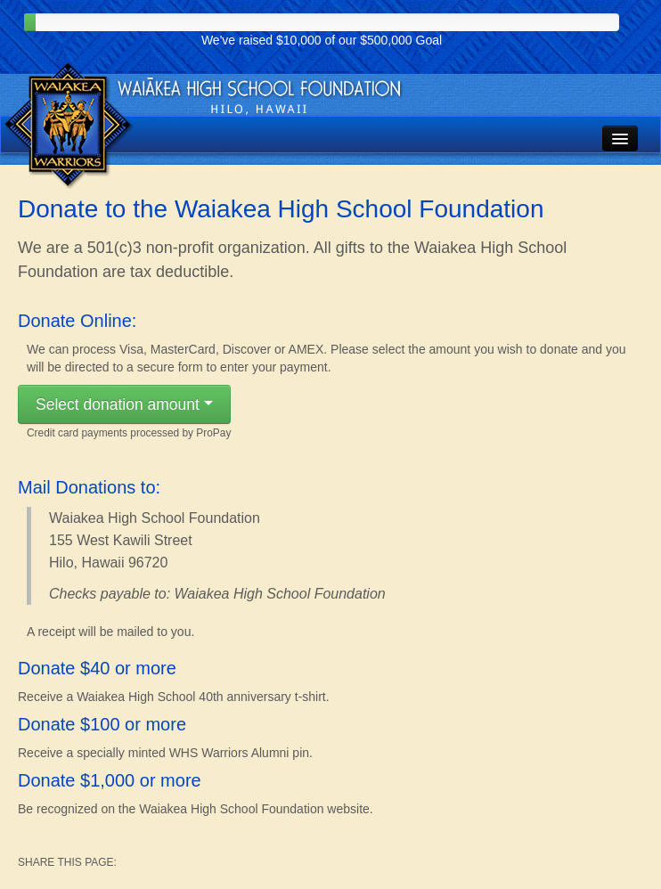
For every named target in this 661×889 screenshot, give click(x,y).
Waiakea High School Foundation (69, 126)
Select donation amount (124, 409)
